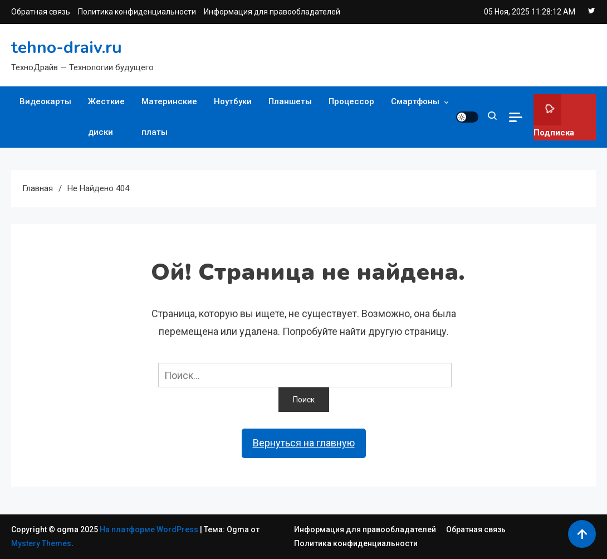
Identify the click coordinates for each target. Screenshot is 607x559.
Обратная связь (40, 11)
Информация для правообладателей (272, 11)
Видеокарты (45, 101)
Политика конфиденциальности (137, 11)
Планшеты (290, 101)
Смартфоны (415, 101)
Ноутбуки (233, 101)
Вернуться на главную (304, 443)
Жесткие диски (106, 116)
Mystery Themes (41, 543)
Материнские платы (169, 116)
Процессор (351, 101)
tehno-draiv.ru (66, 47)
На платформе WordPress (150, 529)
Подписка (553, 116)
